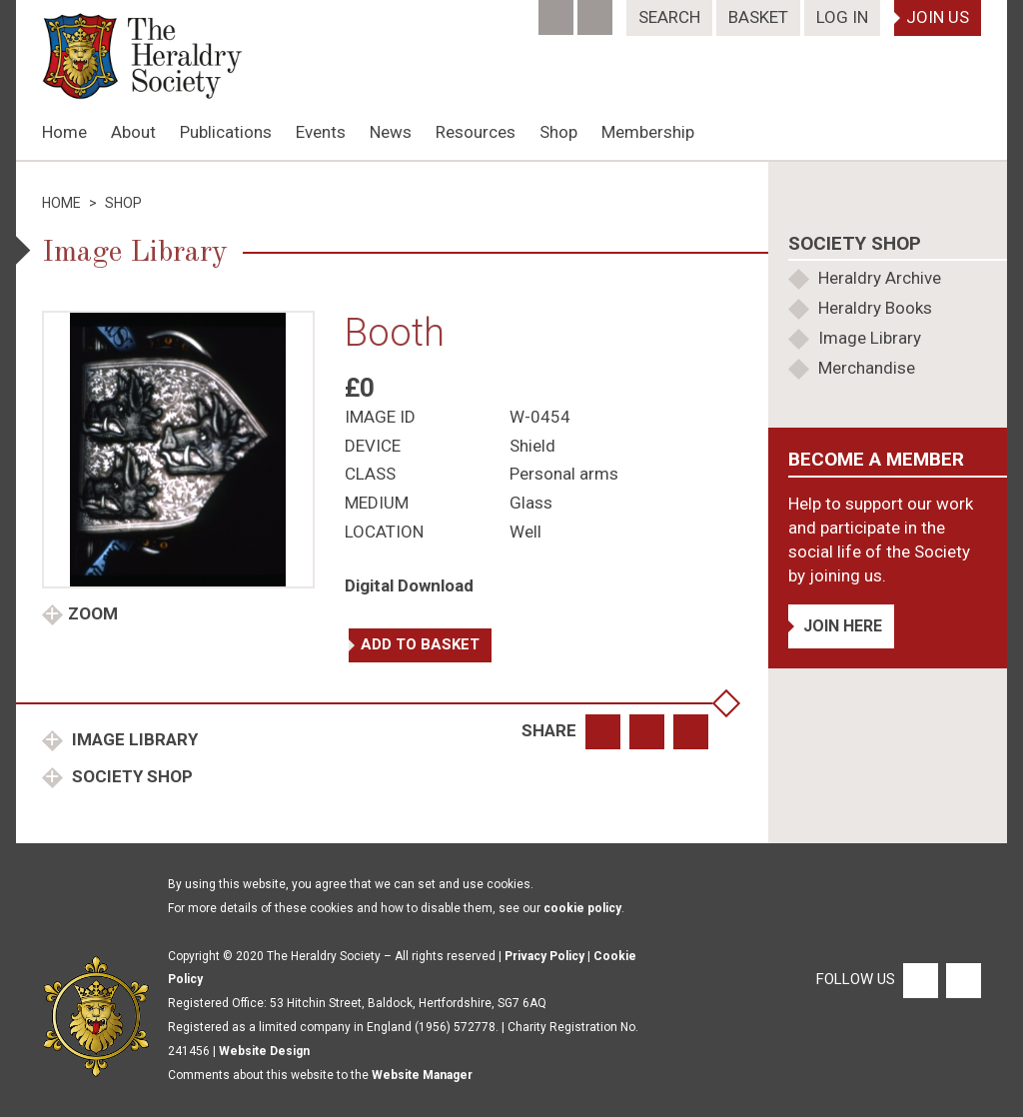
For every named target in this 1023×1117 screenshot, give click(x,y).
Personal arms (564, 474)
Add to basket (420, 644)
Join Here (842, 625)
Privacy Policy (544, 956)
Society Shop (130, 776)
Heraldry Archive (879, 278)
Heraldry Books (875, 308)
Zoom (93, 613)
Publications (226, 132)
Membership (647, 132)
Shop (558, 132)
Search (669, 17)
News (391, 132)
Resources (475, 132)
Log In (842, 17)
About (133, 132)
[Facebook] (557, 11)
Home (64, 132)
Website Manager (422, 1075)
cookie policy (582, 908)
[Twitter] (596, 11)
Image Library (133, 739)
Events (321, 132)
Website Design (264, 1051)
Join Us (937, 17)
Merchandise (866, 368)
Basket (758, 17)
